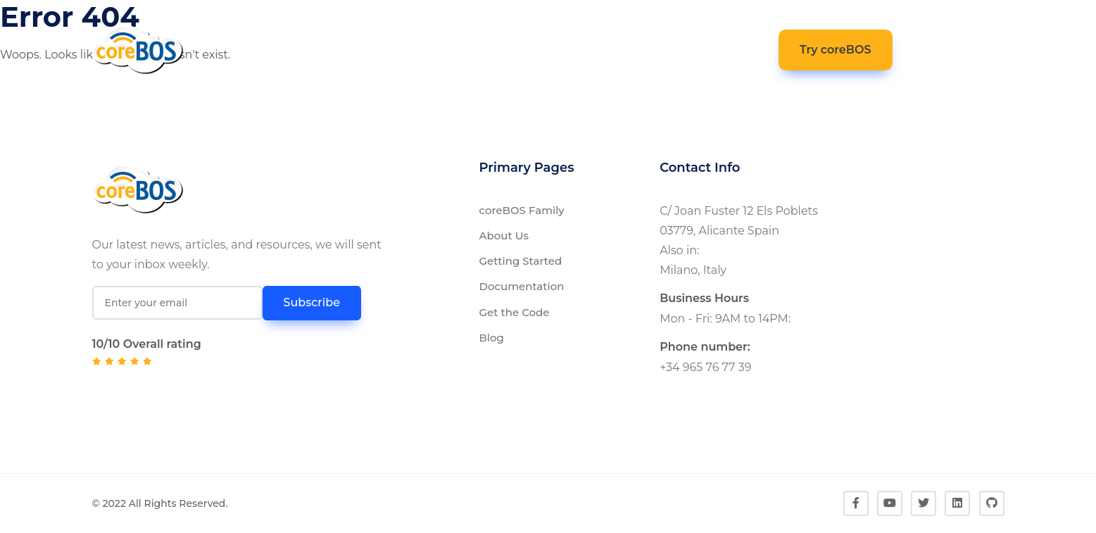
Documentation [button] (424, 49)
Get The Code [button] (546, 47)
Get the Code (514, 312)
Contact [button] (729, 47)
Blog (491, 337)
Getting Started (520, 261)
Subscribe (312, 302)
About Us (504, 235)
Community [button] (636, 49)
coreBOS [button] (322, 49)
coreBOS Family (522, 210)
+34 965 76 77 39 (705, 367)
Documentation (522, 286)
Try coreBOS (835, 49)
